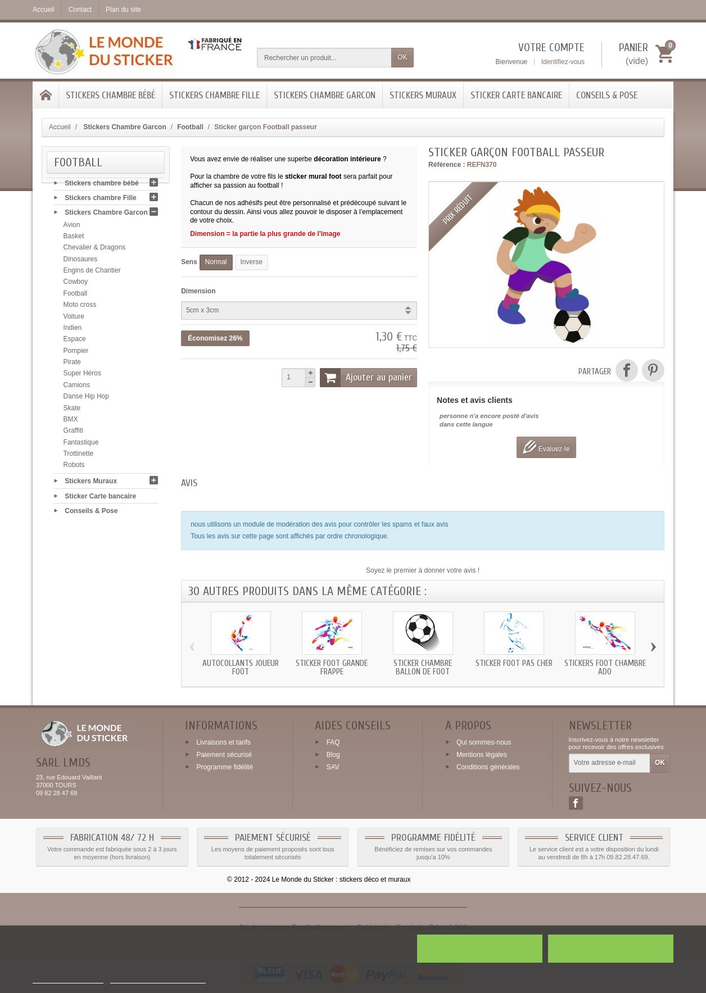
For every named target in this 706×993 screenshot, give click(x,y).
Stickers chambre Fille (214, 95)
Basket (74, 238)
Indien (73, 330)
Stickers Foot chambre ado (605, 668)
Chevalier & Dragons (95, 250)
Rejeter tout (480, 948)
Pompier (76, 353)
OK (402, 57)
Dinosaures (81, 261)
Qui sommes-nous (483, 742)
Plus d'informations (68, 978)
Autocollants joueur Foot (240, 668)
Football (76, 296)
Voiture (74, 319)
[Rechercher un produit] (324, 57)
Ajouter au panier (366, 377)
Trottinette (79, 456)
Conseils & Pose (606, 95)
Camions (77, 387)
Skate (72, 410)
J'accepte (610, 948)
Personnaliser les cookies (158, 978)
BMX (71, 421)
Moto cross (80, 307)
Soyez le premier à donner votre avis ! (422, 570)
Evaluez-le (546, 447)
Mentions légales (481, 755)
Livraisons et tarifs (223, 742)
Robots (74, 467)
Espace (75, 342)
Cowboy (76, 284)
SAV (333, 766)
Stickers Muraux (423, 95)
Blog (333, 755)
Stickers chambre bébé (110, 95)
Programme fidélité (224, 766)
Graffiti (73, 433)
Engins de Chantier (92, 272)
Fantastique (81, 444)
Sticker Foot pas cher (514, 663)
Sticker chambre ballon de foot (422, 668)
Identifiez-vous (563, 61)
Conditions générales (488, 766)
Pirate (72, 364)
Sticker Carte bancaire (516, 95)
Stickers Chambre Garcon (324, 95)
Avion (72, 227)
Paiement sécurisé (224, 755)
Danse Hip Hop (86, 399)
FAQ (333, 742)
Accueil (60, 127)
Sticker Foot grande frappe (332, 668)
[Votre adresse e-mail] (609, 763)
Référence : (446, 165)
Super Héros (82, 376)
